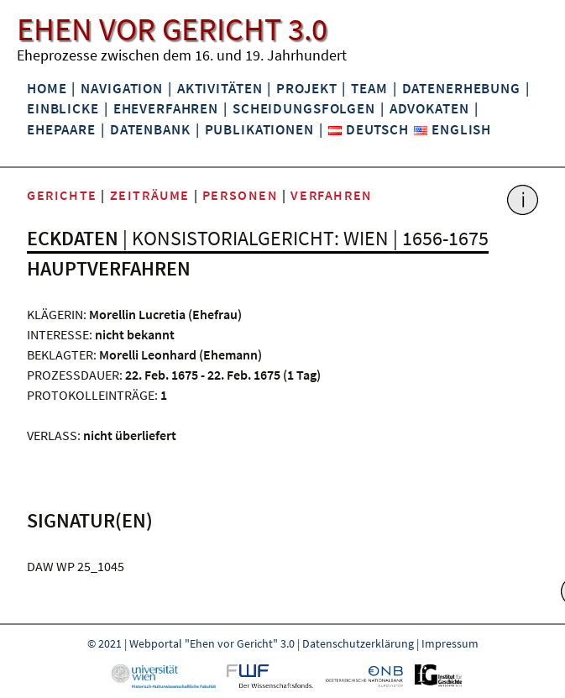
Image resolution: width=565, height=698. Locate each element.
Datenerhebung (461, 88)
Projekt (306, 88)
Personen (240, 194)
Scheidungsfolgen (304, 108)
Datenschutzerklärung (358, 643)
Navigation (122, 88)
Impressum (450, 643)
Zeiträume (150, 194)
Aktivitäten (220, 88)
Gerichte (62, 194)
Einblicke (63, 108)
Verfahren (331, 194)
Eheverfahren (165, 108)
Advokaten (429, 108)
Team (369, 88)
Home (46, 88)
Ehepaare (61, 129)
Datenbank (150, 129)
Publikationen (259, 129)
